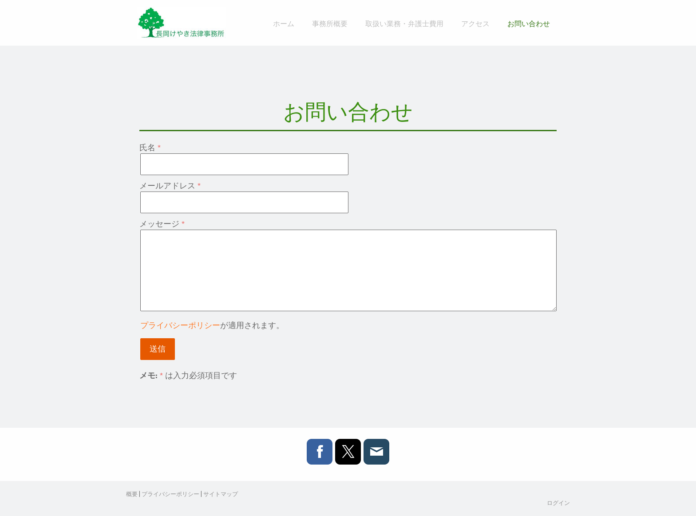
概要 (132, 493)
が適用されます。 (212, 325)
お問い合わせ (528, 23)
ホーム (283, 23)
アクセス (475, 23)
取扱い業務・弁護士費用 (404, 23)
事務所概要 (330, 23)
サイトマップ (220, 493)
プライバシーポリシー (180, 325)
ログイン (558, 502)
